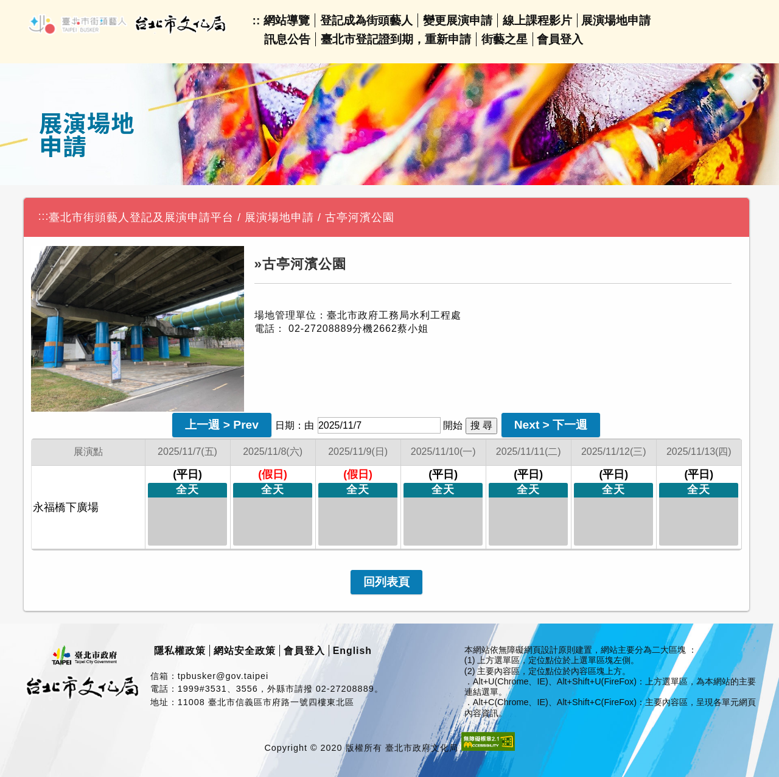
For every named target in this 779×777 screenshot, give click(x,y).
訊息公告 (287, 39)
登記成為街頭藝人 (366, 20)
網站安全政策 (245, 650)
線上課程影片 (537, 20)
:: (256, 20)
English (352, 650)
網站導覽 (287, 20)
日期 (285, 425)
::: (43, 216)
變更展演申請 (457, 20)
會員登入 (560, 39)
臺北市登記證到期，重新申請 (396, 39)
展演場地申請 (616, 20)
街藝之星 (504, 39)
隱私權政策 (180, 650)
